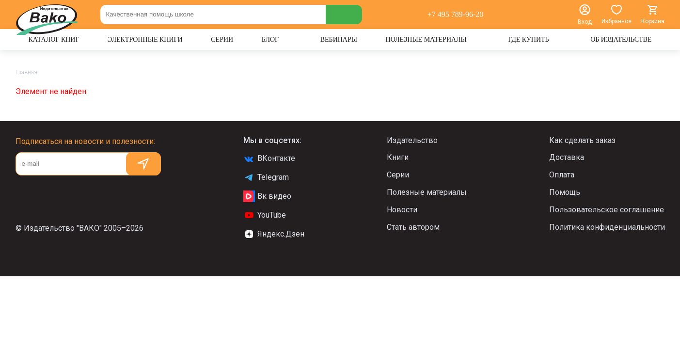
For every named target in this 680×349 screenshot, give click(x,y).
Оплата (561, 174)
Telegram (266, 177)
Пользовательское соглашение (606, 209)
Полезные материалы (427, 192)
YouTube (264, 215)
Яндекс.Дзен (273, 234)
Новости (402, 209)
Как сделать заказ (582, 140)
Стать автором (413, 227)
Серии (398, 174)
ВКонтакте (269, 158)
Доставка (566, 157)
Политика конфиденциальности (607, 227)
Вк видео (267, 196)
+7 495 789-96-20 (455, 14)
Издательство (412, 140)
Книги (398, 157)
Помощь (564, 192)
